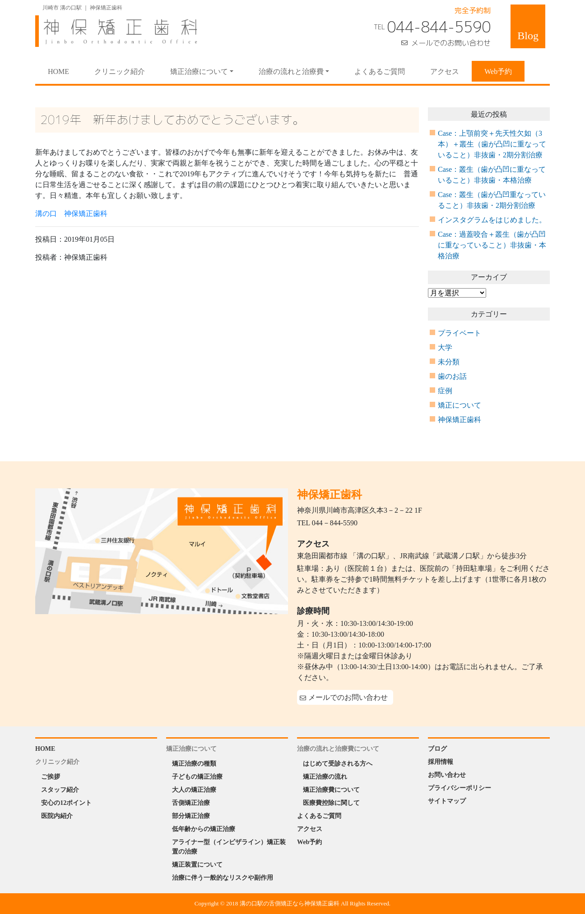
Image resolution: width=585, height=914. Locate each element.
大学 (445, 347)
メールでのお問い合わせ (451, 43)
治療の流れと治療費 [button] (291, 71)
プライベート (459, 333)
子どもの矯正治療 (197, 776)
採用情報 (440, 761)
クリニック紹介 (119, 71)
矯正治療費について (331, 789)
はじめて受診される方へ (337, 763)
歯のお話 (452, 376)
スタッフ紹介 (60, 789)
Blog (528, 35)
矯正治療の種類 (194, 763)
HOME (65, 70)
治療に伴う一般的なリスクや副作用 (222, 877)
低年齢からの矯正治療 (203, 829)
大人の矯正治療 (194, 789)
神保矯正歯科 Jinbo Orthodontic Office (116, 31)
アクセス (444, 71)
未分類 (449, 362)
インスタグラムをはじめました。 (492, 220)
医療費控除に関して (331, 802)
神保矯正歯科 (459, 419)
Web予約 (498, 71)
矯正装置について (197, 864)
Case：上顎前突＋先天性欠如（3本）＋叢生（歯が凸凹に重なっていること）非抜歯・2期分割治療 (492, 144)
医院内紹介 (57, 816)
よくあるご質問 (379, 71)
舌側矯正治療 (191, 802)
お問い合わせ (447, 775)
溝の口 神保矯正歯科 (71, 213)
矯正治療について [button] (199, 71)
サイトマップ (447, 801)
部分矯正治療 (191, 816)
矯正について (459, 405)
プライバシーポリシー (459, 788)
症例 (445, 391)
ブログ (437, 748)
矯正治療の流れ (325, 776)
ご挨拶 (50, 776)
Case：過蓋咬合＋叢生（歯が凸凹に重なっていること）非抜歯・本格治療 (492, 245)
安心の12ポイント (66, 802)
